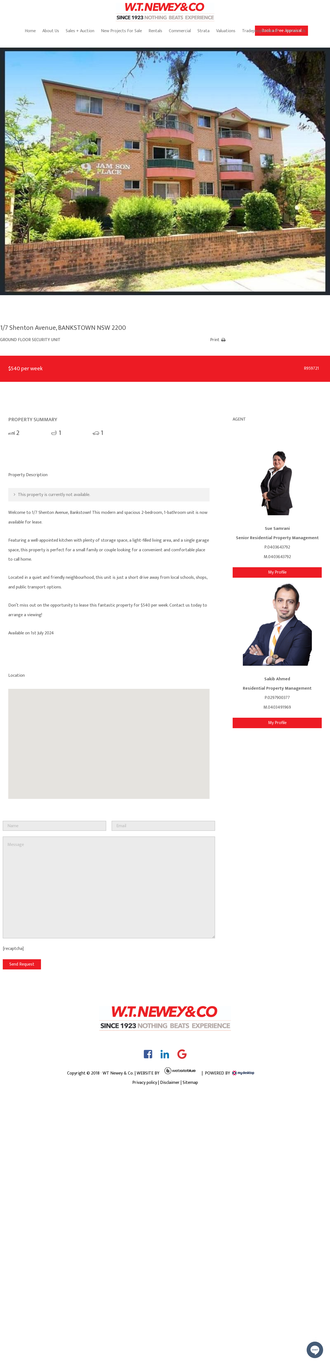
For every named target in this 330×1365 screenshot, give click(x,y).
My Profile (277, 572)
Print (214, 340)
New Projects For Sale (121, 31)
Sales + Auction (80, 31)
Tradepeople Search (260, 31)
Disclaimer (170, 1082)
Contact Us (295, 31)
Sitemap (190, 1082)
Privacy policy (144, 1082)
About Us (50, 31)
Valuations (225, 31)
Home (30, 31)
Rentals (155, 31)
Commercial (180, 31)
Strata (203, 31)
